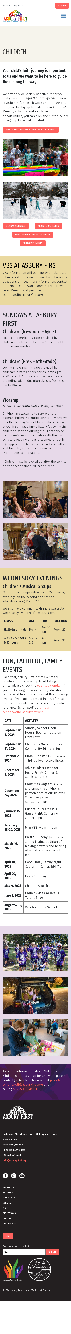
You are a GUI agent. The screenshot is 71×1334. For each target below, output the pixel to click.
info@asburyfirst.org (14, 1160)
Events (7, 1203)
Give (5, 1208)
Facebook (5, 1176)
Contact (8, 1218)
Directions (9, 1213)
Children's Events (32, 243)
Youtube (22, 1176)
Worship (8, 1192)
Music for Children (48, 225)
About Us (8, 1187)
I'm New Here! (10, 1223)
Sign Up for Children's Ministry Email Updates (31, 129)
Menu (39, 17)
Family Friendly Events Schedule (32, 234)
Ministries (9, 1197)
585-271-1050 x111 (26, 1089)
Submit (52, 1252)
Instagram (13, 1176)
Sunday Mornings (16, 225)
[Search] (28, 5)
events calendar (49, 686)
